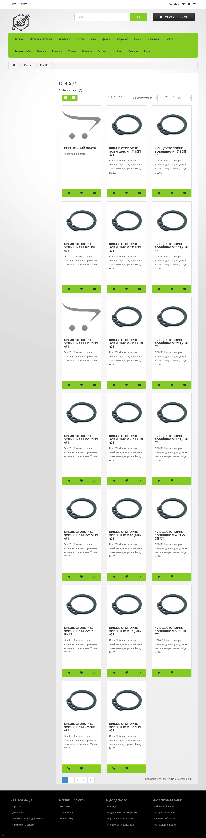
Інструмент (122, 39)
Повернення (67, 812)
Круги (147, 51)
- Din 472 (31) (22, 144)
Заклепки (103, 51)
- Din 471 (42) (22, 136)
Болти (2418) (21, 99)
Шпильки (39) (21, 204)
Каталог (19, 39)
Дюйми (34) (20, 114)
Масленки (153, 39)
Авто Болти (64, 39)
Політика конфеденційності (29, 818)
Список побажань (164, 818)
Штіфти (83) (20, 233)
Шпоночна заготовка (41, 39)
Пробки (169, 39)
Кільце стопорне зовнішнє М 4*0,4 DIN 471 (125, 535)
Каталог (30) (21, 77)
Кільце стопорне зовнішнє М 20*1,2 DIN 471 (171, 247)
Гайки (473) (20, 107)
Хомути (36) (20, 211)
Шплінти (87, 51)
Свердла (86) (21, 241)
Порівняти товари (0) (70, 90)
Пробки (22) (20, 181)
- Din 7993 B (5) (23, 159)
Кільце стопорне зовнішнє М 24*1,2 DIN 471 (171, 343)
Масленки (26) (22, 174)
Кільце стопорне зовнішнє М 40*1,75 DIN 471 (169, 535)
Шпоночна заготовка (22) (28, 84)
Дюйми (106, 39)
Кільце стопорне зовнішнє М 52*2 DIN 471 (79, 726)
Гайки (93, 39)
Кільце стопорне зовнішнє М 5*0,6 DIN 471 (125, 630)
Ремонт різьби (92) (24, 189)
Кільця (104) (21, 129)
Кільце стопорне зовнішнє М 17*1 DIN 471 (125, 247)
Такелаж (41, 51)
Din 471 (44, 65)
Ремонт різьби (23, 51)
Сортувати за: (116, 96)
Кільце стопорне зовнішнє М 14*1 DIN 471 (125, 151)
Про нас (17, 806)
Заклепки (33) (21, 226)
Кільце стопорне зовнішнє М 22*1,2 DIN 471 (126, 343)
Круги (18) (19, 248)
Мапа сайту (66, 818)
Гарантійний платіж (81, 148)
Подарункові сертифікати (122, 812)
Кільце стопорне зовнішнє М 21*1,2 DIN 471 (81, 343)
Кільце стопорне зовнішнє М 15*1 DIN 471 (170, 151)
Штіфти (118, 51)
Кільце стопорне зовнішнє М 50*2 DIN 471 (170, 630)
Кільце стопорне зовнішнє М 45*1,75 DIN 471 (79, 630)
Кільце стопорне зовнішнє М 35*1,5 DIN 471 (81, 535)
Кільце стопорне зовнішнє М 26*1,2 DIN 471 (126, 439)
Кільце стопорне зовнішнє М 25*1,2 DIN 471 (81, 439)
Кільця (137, 39)
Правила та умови (23, 824)
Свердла (133, 51)
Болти (80, 39)
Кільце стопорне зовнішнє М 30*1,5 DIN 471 (171, 439)
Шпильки (57, 51)
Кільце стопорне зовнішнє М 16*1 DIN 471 (79, 247)
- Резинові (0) (22, 166)
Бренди (111, 806)
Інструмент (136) (23, 122)
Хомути (72, 51)
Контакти (65, 806)
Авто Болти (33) (23, 92)
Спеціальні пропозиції (120, 824)
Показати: (169, 96)
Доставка (18, 812)
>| (91, 780)
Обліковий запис (164, 806)
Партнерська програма (120, 818)
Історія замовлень (165, 812)
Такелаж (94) (21, 196)
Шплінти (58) (21, 218)
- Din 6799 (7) (22, 151)
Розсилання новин (165, 824)
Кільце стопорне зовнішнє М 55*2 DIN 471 (125, 726)
